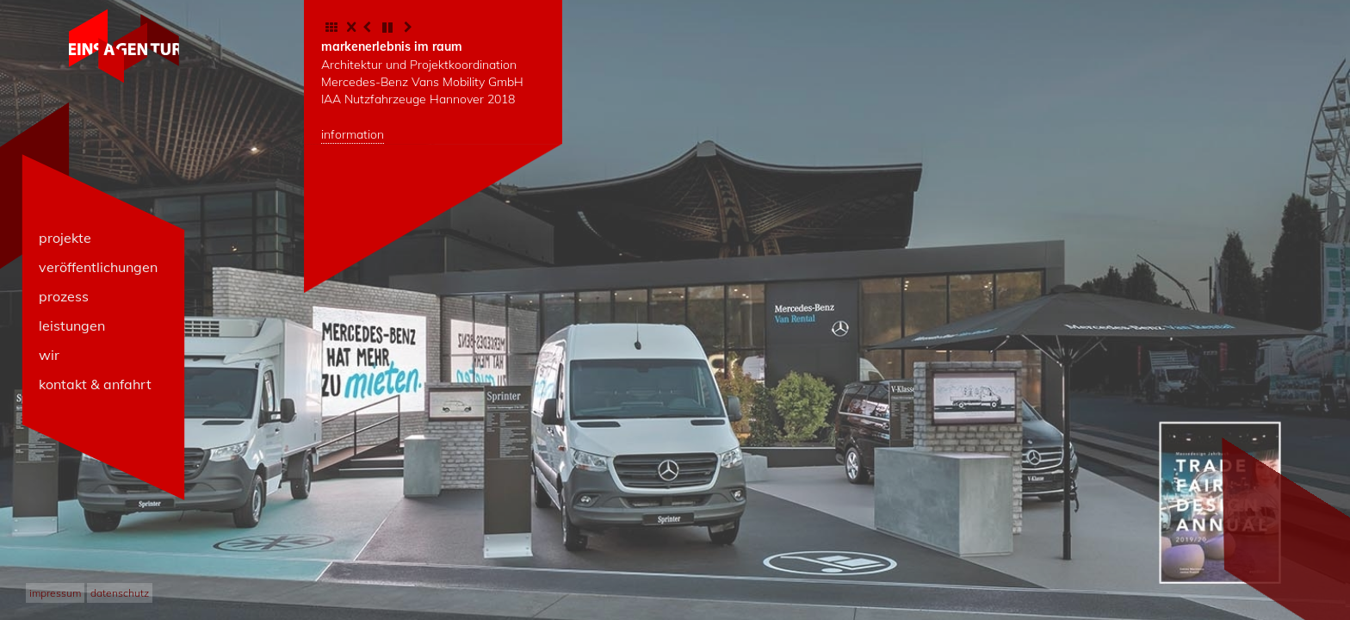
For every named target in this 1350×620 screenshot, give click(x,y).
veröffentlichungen (98, 267)
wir (49, 354)
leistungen (72, 325)
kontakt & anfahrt (95, 384)
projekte (65, 237)
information (352, 134)
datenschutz (119, 592)
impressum (55, 592)
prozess (64, 296)
